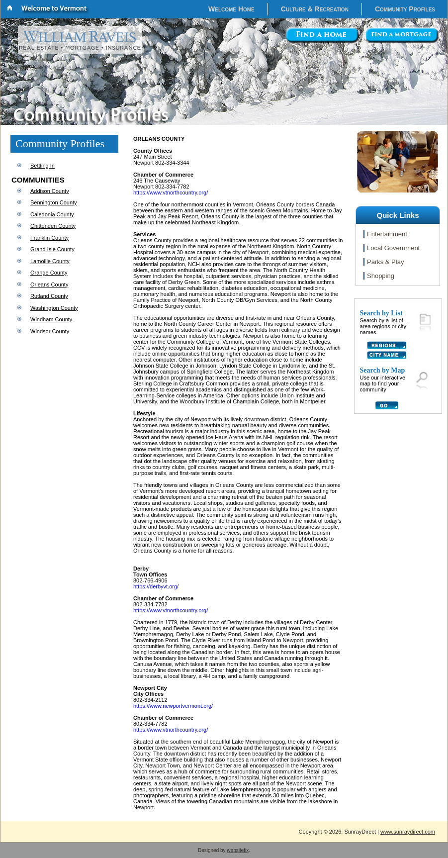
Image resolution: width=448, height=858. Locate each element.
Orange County (49, 273)
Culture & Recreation (315, 9)
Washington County (54, 308)
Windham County (51, 319)
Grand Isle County (52, 249)
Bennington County (53, 202)
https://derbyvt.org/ (156, 586)
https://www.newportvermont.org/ (173, 706)
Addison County (49, 191)
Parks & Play (385, 262)
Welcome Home (231, 9)
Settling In (42, 166)
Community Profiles (405, 9)
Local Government (393, 248)
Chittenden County (53, 226)
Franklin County (49, 238)
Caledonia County (52, 214)
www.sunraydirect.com (407, 832)
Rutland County (49, 296)
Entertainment (387, 234)
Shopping (380, 276)
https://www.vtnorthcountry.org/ (170, 192)
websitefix (238, 850)
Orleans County (49, 284)
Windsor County (49, 331)
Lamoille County (50, 261)
